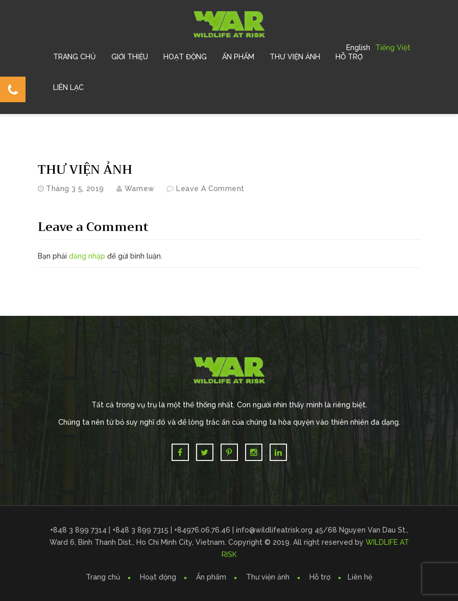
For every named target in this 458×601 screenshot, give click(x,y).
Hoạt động (158, 577)
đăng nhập (87, 256)
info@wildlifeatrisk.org (275, 530)
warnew (140, 188)
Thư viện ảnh (268, 577)
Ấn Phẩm (238, 57)
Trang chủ (74, 57)
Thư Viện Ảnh (295, 57)
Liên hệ (360, 577)
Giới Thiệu (129, 57)
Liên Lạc (68, 87)
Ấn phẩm (211, 577)
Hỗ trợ (349, 57)
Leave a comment (210, 188)
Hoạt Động (185, 57)
